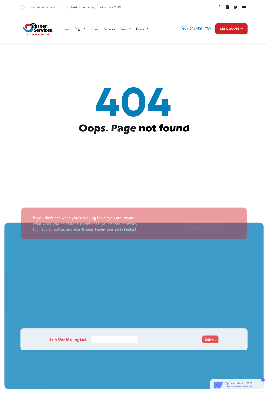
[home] (38, 29)
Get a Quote (231, 29)
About (95, 28)
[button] (81, 29)
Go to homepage (134, 141)
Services (109, 28)
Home (66, 28)
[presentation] (169, 339)
